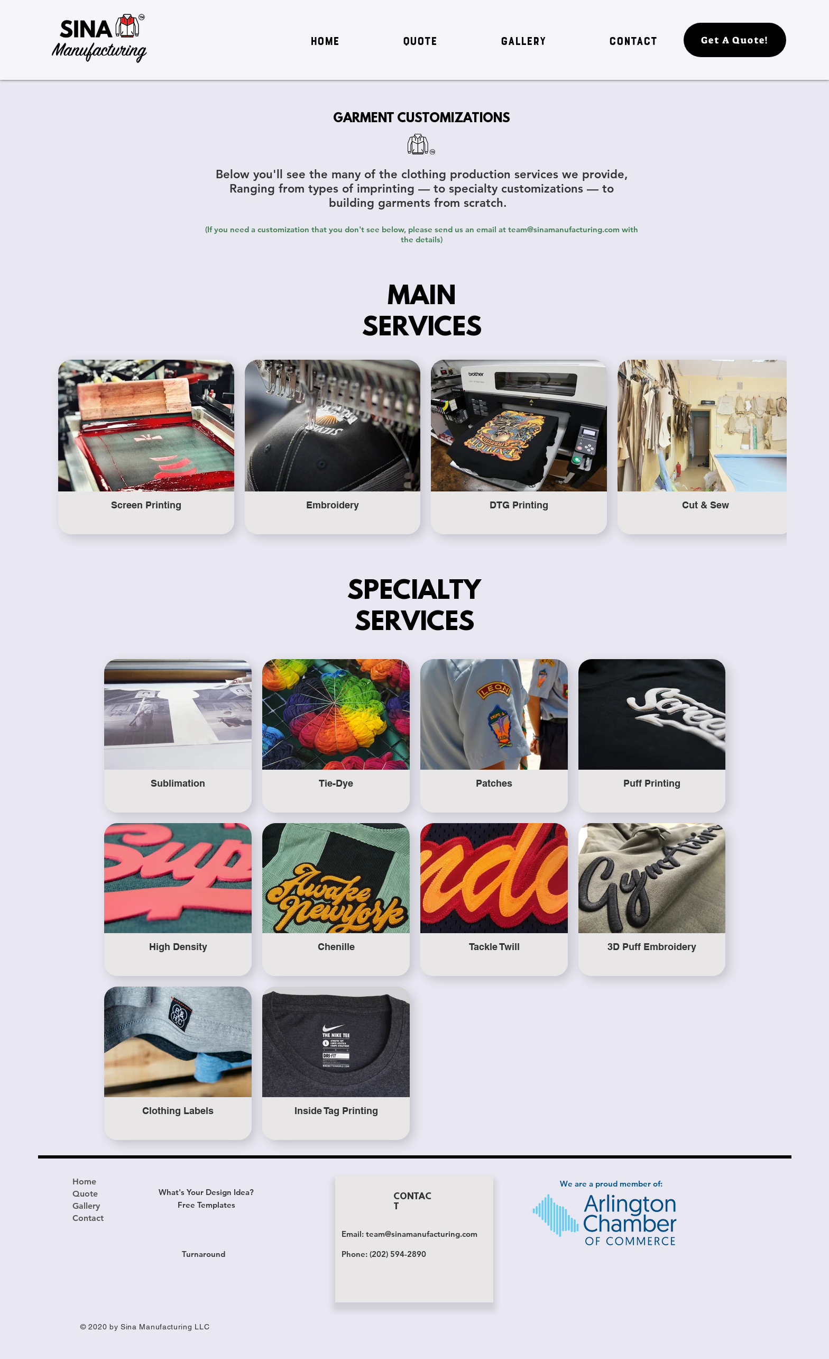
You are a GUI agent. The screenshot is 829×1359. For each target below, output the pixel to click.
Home (84, 1181)
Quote (85, 1194)
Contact (88, 1218)
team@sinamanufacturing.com (564, 229)
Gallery (86, 1206)
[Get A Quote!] (735, 40)
